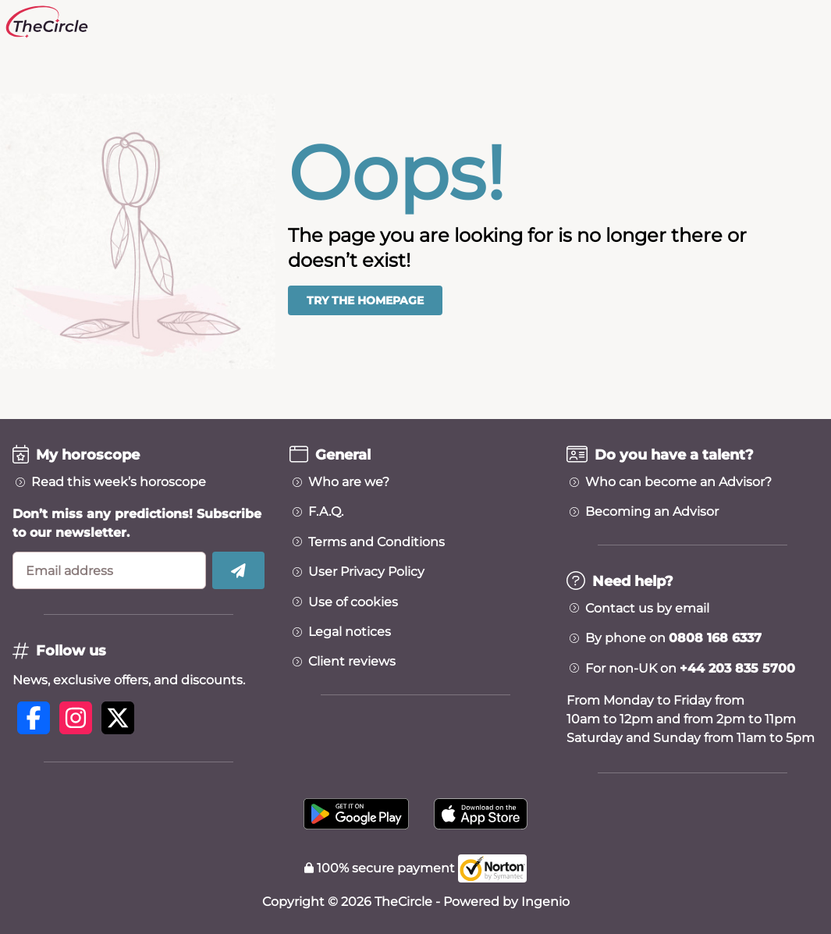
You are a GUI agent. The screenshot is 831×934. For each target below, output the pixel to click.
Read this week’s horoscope (118, 482)
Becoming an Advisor (652, 512)
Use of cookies (353, 602)
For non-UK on (690, 669)
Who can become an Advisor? (678, 482)
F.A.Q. (325, 512)
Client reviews (352, 662)
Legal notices (349, 632)
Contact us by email (647, 609)
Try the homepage (365, 300)
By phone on (673, 638)
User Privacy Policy (366, 572)
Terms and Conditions (376, 542)
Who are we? (348, 482)
